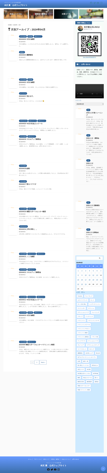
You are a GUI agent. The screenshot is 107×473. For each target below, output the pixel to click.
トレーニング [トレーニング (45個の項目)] (95, 309)
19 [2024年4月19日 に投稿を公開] (93, 276)
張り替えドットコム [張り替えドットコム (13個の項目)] (83, 362)
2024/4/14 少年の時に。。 (28, 230)
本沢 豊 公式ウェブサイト (16, 5)
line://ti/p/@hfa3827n (89, 57)
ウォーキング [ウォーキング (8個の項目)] (88, 292)
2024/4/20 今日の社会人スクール (30, 124)
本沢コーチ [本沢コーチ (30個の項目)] (81, 366)
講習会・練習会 (55, 456)
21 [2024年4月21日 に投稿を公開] (101, 276)
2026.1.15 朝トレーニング (94, 112)
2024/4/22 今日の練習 (26, 82)
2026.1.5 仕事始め (91, 229)
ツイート (78, 100)
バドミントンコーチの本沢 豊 (53, 459)
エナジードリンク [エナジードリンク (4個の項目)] (82, 296)
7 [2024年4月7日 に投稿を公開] (100, 267)
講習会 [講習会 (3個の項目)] (96, 378)
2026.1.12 (89, 160)
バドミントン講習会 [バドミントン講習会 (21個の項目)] (83, 333)
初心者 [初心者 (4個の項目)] (98, 349)
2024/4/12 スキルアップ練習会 (29, 273)
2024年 (15, 25)
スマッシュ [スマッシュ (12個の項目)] (91, 305)
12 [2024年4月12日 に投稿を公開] (93, 272)
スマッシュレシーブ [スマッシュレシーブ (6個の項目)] (83, 309)
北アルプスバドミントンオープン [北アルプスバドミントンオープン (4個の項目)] (87, 353)
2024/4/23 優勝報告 (25, 55)
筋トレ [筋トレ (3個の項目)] (96, 374)
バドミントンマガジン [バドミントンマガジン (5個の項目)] (84, 325)
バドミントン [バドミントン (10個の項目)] (81, 317)
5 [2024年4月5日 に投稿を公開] (93, 267)
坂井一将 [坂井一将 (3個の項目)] (85, 358)
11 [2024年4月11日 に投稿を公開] (89, 272)
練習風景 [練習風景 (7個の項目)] (89, 378)
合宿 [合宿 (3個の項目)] (79, 358)
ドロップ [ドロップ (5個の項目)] (80, 313)
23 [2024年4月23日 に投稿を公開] (82, 281)
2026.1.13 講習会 (92, 135)
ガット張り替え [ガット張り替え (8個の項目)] (82, 300)
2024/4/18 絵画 (24, 169)
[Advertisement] (38, 70)
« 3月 (78, 288)
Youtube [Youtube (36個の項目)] (80, 292)
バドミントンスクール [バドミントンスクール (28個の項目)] (84, 321)
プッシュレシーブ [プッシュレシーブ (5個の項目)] (93, 337)
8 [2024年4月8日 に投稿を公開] (78, 272)
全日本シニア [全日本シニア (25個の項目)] (89, 349)
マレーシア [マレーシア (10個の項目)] (81, 341)
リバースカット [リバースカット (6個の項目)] (82, 345)
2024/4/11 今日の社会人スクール (30, 301)
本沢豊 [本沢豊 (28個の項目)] (89, 366)
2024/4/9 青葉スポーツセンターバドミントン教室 (36, 346)
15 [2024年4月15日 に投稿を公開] (78, 276)
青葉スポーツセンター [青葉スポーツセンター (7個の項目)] (84, 382)
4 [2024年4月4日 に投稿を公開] (89, 267)
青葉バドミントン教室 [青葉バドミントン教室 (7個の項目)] (84, 386)
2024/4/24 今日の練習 (26, 39)
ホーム (30, 456)
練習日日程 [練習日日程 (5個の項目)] (81, 378)
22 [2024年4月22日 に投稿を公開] (78, 281)
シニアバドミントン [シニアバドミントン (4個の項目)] (94, 300)
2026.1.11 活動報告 (92, 202)
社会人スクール (66, 456)
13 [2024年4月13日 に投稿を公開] (97, 272)
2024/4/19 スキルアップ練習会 (29, 140)
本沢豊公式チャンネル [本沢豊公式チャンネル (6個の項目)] (84, 370)
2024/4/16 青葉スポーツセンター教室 (31, 212)
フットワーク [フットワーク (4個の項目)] (81, 337)
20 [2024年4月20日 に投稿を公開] (97, 276)
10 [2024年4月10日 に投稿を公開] (86, 272)
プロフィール (37, 456)
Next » (43, 363)
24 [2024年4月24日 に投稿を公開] (86, 281)
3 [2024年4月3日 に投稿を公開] (85, 267)
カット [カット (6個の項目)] (92, 296)
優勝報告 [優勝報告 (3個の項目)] (80, 349)
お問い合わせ (75, 456)
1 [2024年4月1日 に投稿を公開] (78, 267)
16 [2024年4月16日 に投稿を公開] (82, 276)
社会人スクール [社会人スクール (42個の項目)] (87, 374)
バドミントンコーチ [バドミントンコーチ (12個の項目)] (93, 317)
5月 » (83, 288)
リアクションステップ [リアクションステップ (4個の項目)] (93, 341)
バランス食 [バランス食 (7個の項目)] (95, 333)
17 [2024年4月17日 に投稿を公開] (86, 276)
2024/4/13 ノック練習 (26, 257)
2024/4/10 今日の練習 (26, 316)
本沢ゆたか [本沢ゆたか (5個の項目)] (95, 362)
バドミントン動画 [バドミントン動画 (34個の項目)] (82, 329)
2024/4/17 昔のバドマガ (27, 185)
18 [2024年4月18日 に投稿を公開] (89, 276)
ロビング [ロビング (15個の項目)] (91, 345)
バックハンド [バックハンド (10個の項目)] (89, 313)
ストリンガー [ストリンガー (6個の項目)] (81, 305)
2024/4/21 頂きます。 (26, 96)
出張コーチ (46, 456)
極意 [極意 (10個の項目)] (79, 374)
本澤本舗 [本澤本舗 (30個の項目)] (95, 370)
